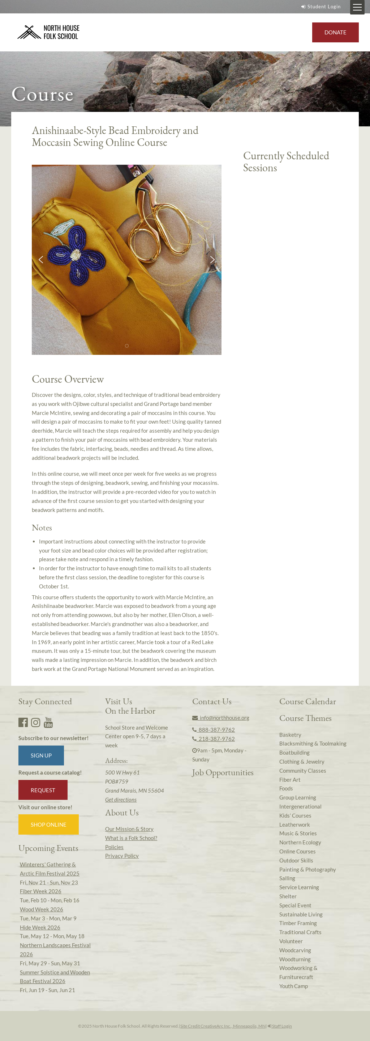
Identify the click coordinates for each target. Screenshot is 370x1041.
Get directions (121, 799)
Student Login (320, 6)
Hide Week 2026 (40, 927)
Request (43, 790)
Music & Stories (298, 833)
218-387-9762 (213, 738)
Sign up (41, 755)
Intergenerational (300, 806)
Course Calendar (307, 701)
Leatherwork (294, 824)
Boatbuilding (294, 752)
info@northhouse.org (220, 717)
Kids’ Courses (295, 815)
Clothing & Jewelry (301, 761)
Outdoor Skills (296, 860)
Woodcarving (295, 950)
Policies (114, 847)
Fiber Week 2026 (40, 891)
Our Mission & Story (129, 829)
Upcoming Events (48, 847)
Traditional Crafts (300, 932)
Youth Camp (293, 986)
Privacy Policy (122, 855)
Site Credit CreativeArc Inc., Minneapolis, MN (223, 1026)
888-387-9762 (213, 729)
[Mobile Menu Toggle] (357, 7)
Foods (286, 788)
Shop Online (48, 824)
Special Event (295, 905)
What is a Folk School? (131, 838)
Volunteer (291, 941)
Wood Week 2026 (41, 909)
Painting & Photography (307, 869)
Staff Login (280, 1026)
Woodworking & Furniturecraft (298, 972)
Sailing (287, 878)
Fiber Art (290, 779)
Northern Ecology (300, 842)
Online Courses (297, 851)
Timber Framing (298, 923)
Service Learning (299, 887)
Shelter (288, 896)
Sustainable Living (301, 914)
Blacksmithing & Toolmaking (313, 743)
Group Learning (297, 797)
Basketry (290, 734)
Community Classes (302, 770)
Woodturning (295, 959)
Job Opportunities (223, 772)
